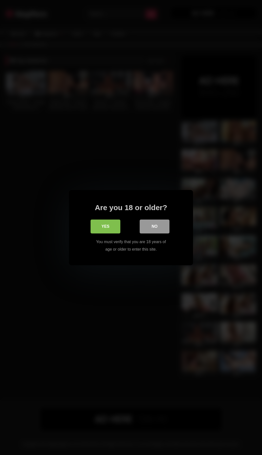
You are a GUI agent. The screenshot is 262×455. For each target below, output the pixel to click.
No (155, 226)
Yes (105, 226)
